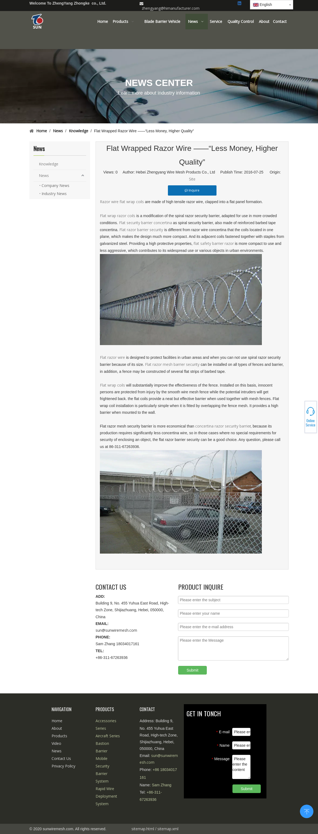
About (57, 728)
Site (192, 179)
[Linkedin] (239, 3)
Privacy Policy (63, 766)
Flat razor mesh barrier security (173, 364)
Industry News (54, 193)
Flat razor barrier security (141, 229)
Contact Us (61, 758)
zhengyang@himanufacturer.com (170, 8)
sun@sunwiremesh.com (116, 630)
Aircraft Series (108, 735)
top (307, 811)
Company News (55, 185)
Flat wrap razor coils (117, 215)
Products (59, 735)
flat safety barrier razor (214, 243)
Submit (192, 670)
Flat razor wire (113, 357)
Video (56, 743)
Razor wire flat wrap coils (122, 201)
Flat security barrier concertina (145, 222)
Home (57, 720)
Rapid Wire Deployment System (106, 796)
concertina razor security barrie (222, 426)
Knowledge (48, 163)
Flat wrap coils (112, 385)
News (44, 175)
